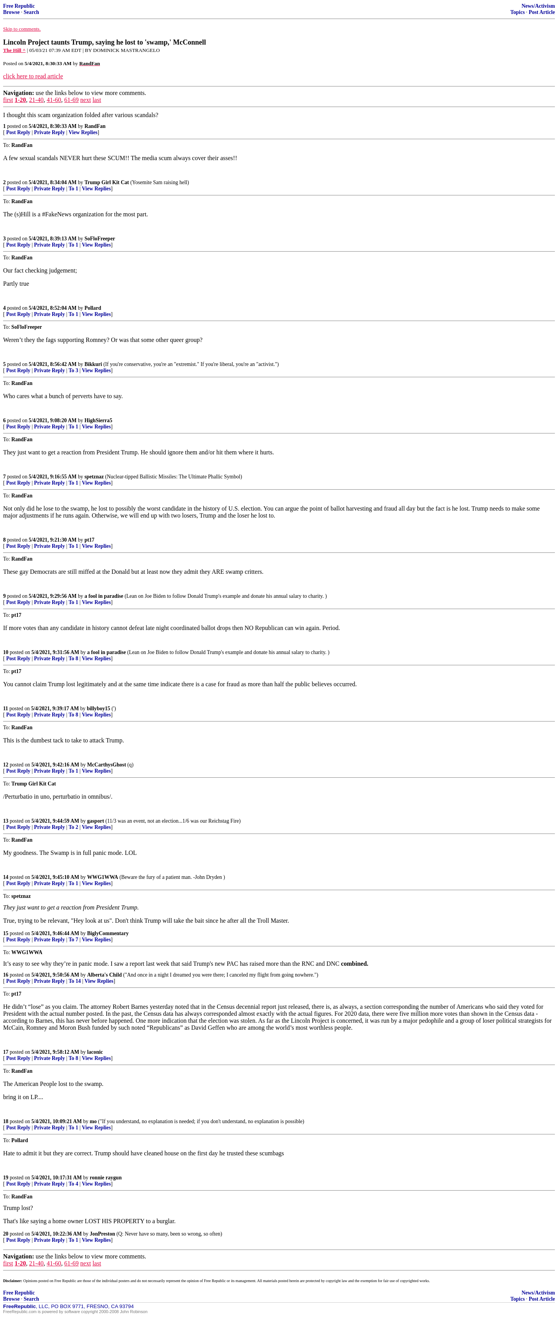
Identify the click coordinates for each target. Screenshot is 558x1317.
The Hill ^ (14, 50)
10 (6, 652)
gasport (95, 821)
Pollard (92, 308)
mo (93, 1121)
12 (6, 765)
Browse (11, 12)
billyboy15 (98, 708)
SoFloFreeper (99, 239)
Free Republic (19, 6)
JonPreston (102, 1234)
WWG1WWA (102, 877)
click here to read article (33, 76)
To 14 (75, 981)
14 (6, 877)
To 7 (73, 939)
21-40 (36, 100)
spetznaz (94, 477)
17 (6, 1052)
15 (6, 933)
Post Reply (18, 132)
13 (6, 821)
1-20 (20, 100)
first (8, 100)
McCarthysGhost (106, 765)
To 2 (73, 827)
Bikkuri (93, 364)
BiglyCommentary (108, 933)
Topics (517, 12)
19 (6, 1178)
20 (6, 1234)
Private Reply (49, 132)
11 (5, 708)
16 (6, 975)
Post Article (542, 12)
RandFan (94, 126)
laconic (95, 1052)
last (97, 100)
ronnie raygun (106, 1178)
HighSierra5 (98, 420)
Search (31, 12)
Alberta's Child (104, 975)
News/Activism (538, 6)
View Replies (83, 132)
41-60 (53, 100)
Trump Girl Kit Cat (106, 182)
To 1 (73, 189)
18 (6, 1121)
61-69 (71, 100)
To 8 (73, 658)
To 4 (73, 1184)
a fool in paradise (103, 596)
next (85, 100)
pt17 (89, 540)
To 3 (73, 370)
